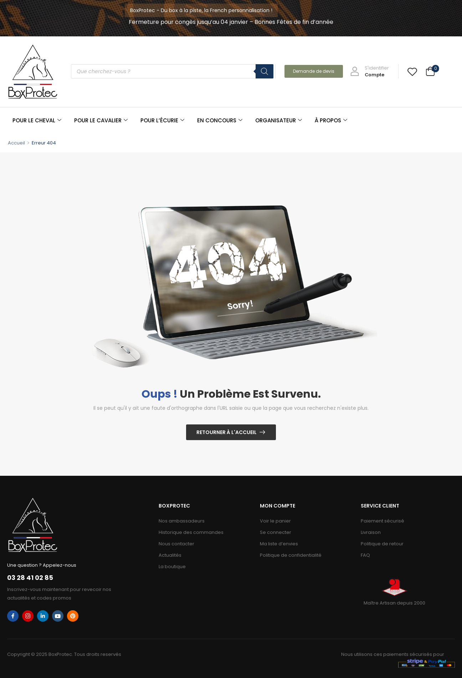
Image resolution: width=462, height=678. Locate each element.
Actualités (170, 555)
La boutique (172, 566)
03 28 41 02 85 (30, 577)
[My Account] (369, 71)
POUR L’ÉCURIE (162, 120)
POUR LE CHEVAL (36, 120)
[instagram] (28, 616)
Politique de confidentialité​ (291, 555)
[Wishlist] (412, 71)
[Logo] (32, 71)
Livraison (371, 532)
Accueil (16, 142)
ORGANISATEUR (278, 120)
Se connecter (275, 532)
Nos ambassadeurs (182, 521)
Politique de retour (382, 543)
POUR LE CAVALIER (101, 120)
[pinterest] (72, 616)
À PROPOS (331, 120)
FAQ (365, 555)
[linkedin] (42, 616)
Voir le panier (275, 521)
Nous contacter (176, 543)
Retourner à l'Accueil (226, 432)
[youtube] (57, 616)
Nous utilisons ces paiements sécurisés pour (392, 654)
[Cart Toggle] (430, 72)
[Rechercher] (264, 71)
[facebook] (13, 616)
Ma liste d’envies (279, 543)
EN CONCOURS (219, 120)
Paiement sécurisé (382, 521)
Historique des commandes (191, 532)
